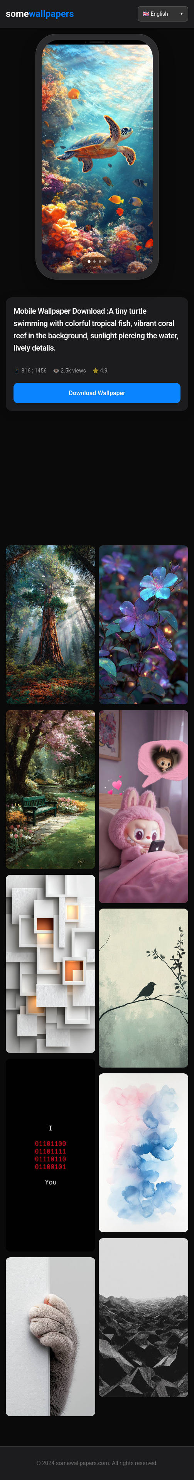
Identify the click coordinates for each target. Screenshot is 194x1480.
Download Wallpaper (97, 393)
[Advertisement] (97, 480)
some (40, 13)
